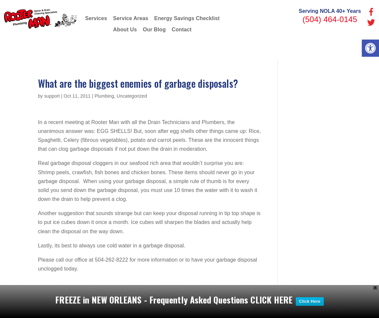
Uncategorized (132, 96)
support (52, 96)
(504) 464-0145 (329, 19)
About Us (125, 29)
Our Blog (154, 29)
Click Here (310, 302)
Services (96, 18)
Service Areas (130, 18)
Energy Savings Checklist (187, 18)
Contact (182, 29)
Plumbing (104, 96)
